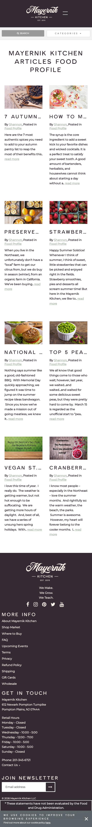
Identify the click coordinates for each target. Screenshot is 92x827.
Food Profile (13, 128)
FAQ (5, 640)
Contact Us (11, 765)
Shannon (15, 124)
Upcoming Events (15, 646)
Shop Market (11, 627)
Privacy (7, 658)
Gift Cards (9, 677)
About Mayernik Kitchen (19, 621)
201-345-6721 (21, 760)
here (47, 822)
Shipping (8, 671)
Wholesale (9, 683)
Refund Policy (12, 665)
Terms (6, 652)
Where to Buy (12, 633)
